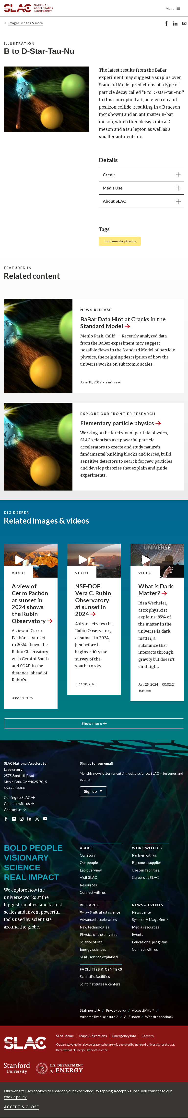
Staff (90, 1010)
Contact (15, 809)
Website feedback (159, 1017)
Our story (88, 855)
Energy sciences (93, 949)
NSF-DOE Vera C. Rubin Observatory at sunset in (93, 600)
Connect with (19, 803)
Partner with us (144, 855)
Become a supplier (146, 862)
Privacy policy (116, 1010)
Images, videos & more (25, 23)
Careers (147, 1036)
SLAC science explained (99, 957)
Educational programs (150, 942)
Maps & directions (93, 1036)
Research (90, 905)
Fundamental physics (120, 241)
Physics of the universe (99, 934)
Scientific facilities (95, 976)
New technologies (94, 927)
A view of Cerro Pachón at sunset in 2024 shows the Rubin (32, 603)
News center (142, 912)
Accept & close (21, 1106)
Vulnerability (99, 1017)
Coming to (19, 797)
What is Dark (155, 589)
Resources (88, 885)
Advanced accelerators (98, 919)
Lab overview (91, 870)
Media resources (145, 927)
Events (137, 934)
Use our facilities (145, 870)
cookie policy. (15, 1096)
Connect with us (93, 892)
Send (184, 24)
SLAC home (65, 1036)
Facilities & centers (101, 969)
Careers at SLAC (145, 877)
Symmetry (150, 919)
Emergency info (124, 1036)
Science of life (91, 942)
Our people (89, 862)
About (87, 848)
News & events (147, 905)
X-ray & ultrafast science (100, 912)
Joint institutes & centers (100, 984)
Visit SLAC (88, 877)
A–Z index (132, 1017)
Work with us (147, 848)
